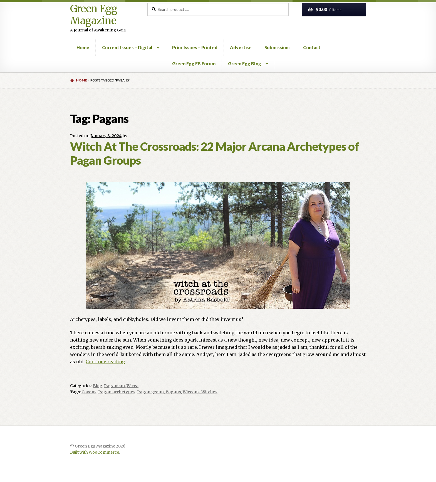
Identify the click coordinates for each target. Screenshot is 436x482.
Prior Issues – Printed (194, 47)
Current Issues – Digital (127, 47)
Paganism (114, 385)
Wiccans (191, 391)
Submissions (277, 47)
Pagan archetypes (116, 391)
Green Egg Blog (244, 63)
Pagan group (150, 391)
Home (82, 47)
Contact (312, 47)
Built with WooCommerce (94, 452)
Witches (209, 391)
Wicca (132, 385)
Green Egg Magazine (93, 15)
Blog (97, 385)
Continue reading (105, 361)
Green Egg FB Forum (193, 63)
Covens (88, 391)
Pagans (173, 391)
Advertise (241, 47)
